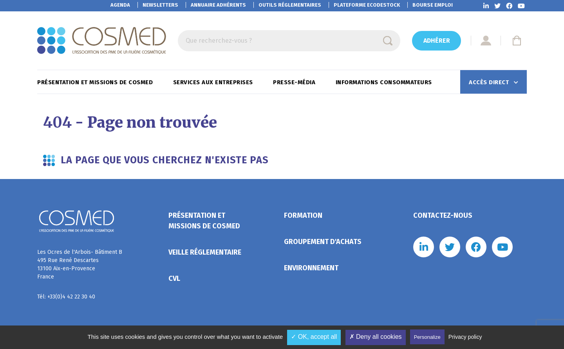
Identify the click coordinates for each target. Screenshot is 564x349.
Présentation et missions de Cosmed (96, 82)
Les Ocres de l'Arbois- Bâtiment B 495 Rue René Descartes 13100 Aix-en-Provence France (79, 264)
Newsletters (160, 5)
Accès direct (490, 82)
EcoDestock (367, 5)
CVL (174, 278)
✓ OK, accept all (314, 336)
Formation (303, 215)
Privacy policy (465, 337)
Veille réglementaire (204, 252)
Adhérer (436, 40)
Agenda (120, 5)
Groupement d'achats (323, 241)
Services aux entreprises (214, 82)
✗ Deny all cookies (375, 336)
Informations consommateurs (385, 82)
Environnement (311, 268)
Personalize (427, 337)
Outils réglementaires (289, 5)
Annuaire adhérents (218, 5)
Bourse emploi (432, 5)
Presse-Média (295, 82)
